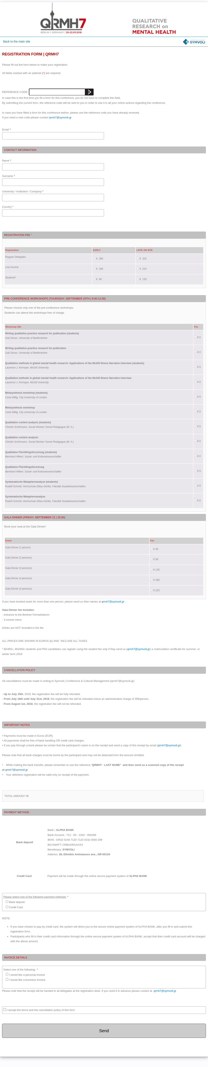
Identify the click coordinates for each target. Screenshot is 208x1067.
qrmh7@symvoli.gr (60, 117)
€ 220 (141, 268)
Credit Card (13, 907)
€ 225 (155, 590)
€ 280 (98, 258)
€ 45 (154, 549)
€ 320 (141, 258)
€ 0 (197, 337)
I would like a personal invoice (24, 974)
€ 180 (98, 268)
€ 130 (141, 279)
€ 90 (97, 279)
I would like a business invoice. (24, 982)
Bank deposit (14, 902)
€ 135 (155, 569)
